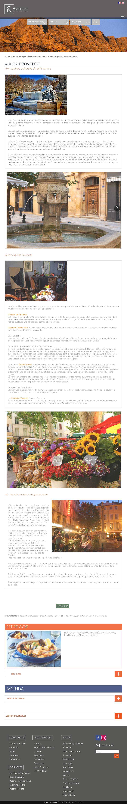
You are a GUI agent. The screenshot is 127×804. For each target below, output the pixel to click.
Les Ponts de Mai (17, 785)
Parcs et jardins (70, 779)
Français (119, 3)
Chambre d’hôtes (17, 743)
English (123, 3)
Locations (14, 747)
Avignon (37, 743)
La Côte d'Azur (40, 771)
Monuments (68, 771)
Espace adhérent (50, 802)
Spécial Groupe (16, 777)
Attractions (68, 767)
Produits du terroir (71, 783)
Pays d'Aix (38, 755)
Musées (66, 775)
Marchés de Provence (19, 773)
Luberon (37, 751)
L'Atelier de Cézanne (17, 313)
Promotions (14, 759)
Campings (14, 755)
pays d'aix (63, 606)
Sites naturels (69, 795)
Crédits (80, 802)
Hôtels (12, 751)
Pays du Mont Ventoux (44, 747)
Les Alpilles (39, 759)
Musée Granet (25, 363)
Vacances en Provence (20, 781)
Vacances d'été (16, 789)
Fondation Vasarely (19, 396)
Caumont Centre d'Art (18, 326)
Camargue (38, 763)
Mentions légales (67, 802)
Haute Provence (41, 767)
